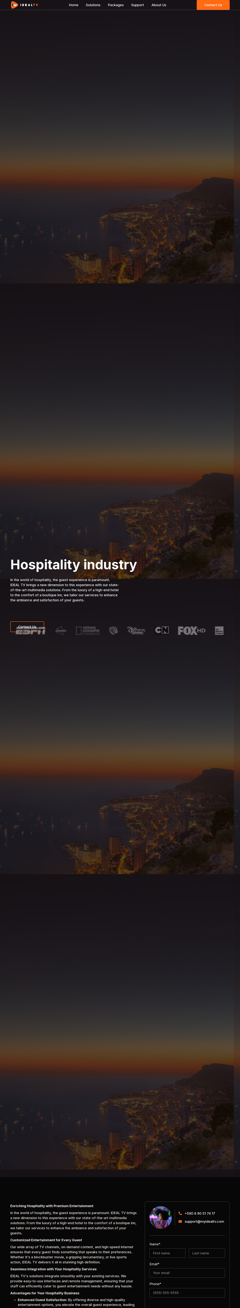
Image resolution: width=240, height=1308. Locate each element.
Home (73, 5)
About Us (159, 5)
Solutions (93, 5)
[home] (24, 5)
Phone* (155, 1284)
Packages (116, 5)
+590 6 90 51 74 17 (200, 1213)
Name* (155, 1244)
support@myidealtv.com (204, 1221)
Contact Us (213, 5)
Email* (155, 1264)
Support (137, 5)
